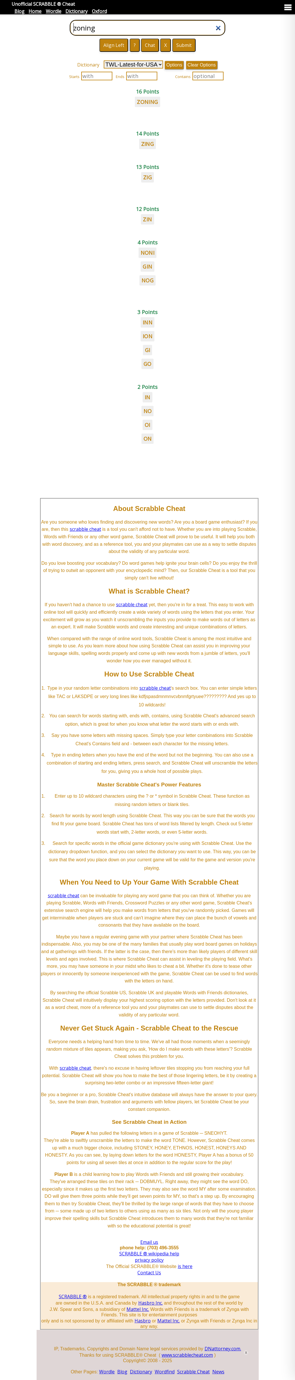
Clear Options (202, 64)
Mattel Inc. (137, 1309)
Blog (19, 11)
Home (35, 11)
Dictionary (76, 11)
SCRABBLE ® (73, 1296)
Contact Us (149, 1272)
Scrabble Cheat (193, 1371)
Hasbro (143, 1321)
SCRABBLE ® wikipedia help (149, 1253)
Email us (149, 1242)
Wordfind (165, 1371)
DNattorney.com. (223, 1348)
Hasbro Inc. (150, 1303)
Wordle (53, 11)
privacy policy (149, 1260)
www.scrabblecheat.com (187, 1355)
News (218, 1371)
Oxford (99, 11)
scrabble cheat (85, 529)
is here (185, 1266)
